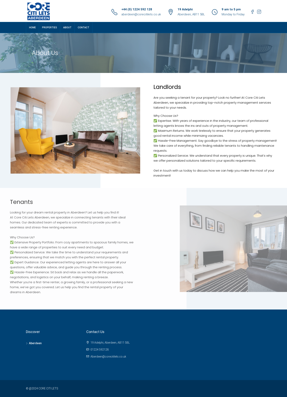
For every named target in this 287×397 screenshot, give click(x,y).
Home (32, 27)
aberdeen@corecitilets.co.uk (141, 14)
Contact (83, 27)
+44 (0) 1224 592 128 (136, 9)
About (67, 27)
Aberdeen (35, 343)
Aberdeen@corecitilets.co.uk (108, 356)
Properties (49, 27)
